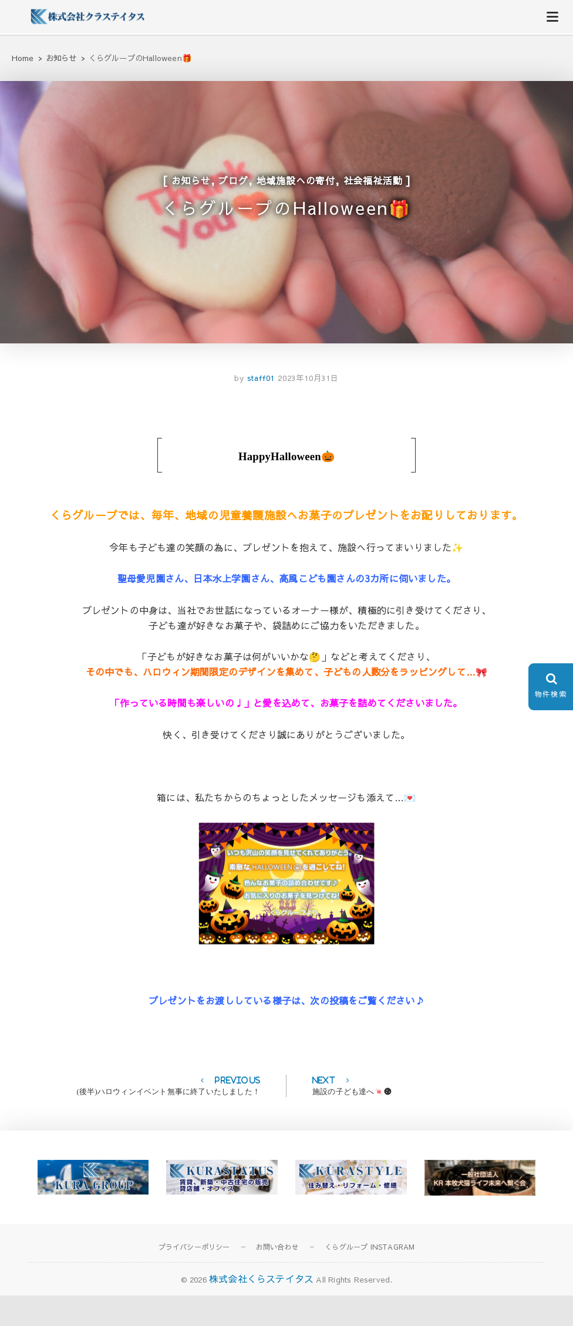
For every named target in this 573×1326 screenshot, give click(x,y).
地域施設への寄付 (296, 189)
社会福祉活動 (373, 189)
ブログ (233, 189)
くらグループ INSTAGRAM (369, 1278)
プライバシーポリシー (194, 1278)
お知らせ (191, 189)
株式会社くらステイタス (261, 1309)
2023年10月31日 (308, 409)
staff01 (259, 409)
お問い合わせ (277, 1278)
